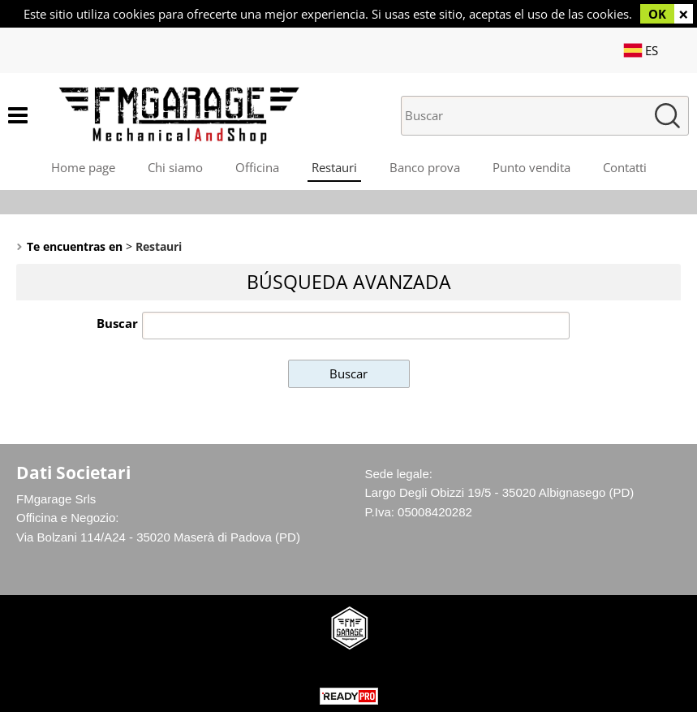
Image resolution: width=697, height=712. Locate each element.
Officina (257, 167)
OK (657, 14)
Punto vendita (531, 167)
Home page (83, 167)
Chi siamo (175, 167)
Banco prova (424, 167)
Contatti (625, 167)
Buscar (117, 323)
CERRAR (683, 14)
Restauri (334, 167)
